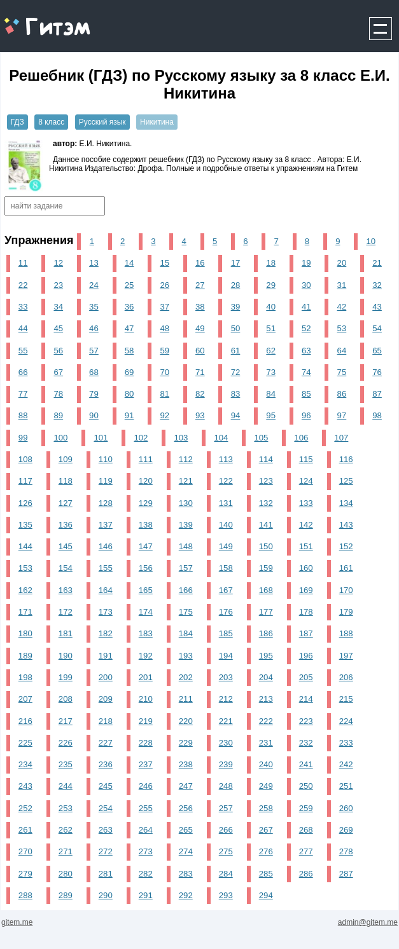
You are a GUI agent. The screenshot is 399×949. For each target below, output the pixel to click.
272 (106, 851)
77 (23, 394)
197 (346, 655)
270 (25, 851)
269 (346, 830)
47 (129, 328)
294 (266, 895)
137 (106, 524)
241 (306, 764)
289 (66, 895)
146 (106, 546)
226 (66, 743)
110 (106, 459)
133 (306, 503)
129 (146, 503)
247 (186, 786)
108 (25, 459)
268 (306, 830)
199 (66, 677)
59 (164, 350)
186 (266, 633)
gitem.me (34, 19)
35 (94, 306)
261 (25, 830)
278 (346, 851)
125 (346, 481)
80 (129, 394)
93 (200, 415)
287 (346, 873)
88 (23, 415)
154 (66, 568)
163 (66, 590)
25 (129, 285)
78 (58, 394)
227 (106, 743)
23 (58, 285)
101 (101, 437)
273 (146, 851)
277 (306, 851)
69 (129, 372)
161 (346, 568)
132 (266, 503)
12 (58, 263)
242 (346, 764)
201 (146, 677)
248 (226, 786)
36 (129, 306)
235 (66, 764)
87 (377, 394)
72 (236, 372)
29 (271, 285)
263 (106, 830)
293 (226, 895)
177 (266, 612)
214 (306, 699)
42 (342, 306)
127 (66, 503)
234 (25, 764)
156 (146, 568)
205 (306, 677)
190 (66, 655)
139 (186, 524)
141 (266, 524)
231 (266, 743)
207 (25, 699)
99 (23, 437)
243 (25, 786)
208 (66, 699)
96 (306, 415)
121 (186, 481)
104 (221, 437)
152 (346, 546)
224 (346, 721)
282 (146, 873)
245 (106, 786)
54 (377, 328)
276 (266, 851)
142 (306, 524)
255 (146, 808)
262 (66, 830)
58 (129, 350)
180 (25, 633)
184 (186, 633)
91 (129, 415)
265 (186, 830)
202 (186, 677)
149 (226, 546)
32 (377, 285)
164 (106, 590)
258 (266, 808)
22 (23, 285)
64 (342, 350)
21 (377, 263)
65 (377, 350)
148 (186, 546)
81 (164, 394)
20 (342, 263)
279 (25, 873)
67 (58, 372)
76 (377, 372)
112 (186, 459)
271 (66, 851)
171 (25, 612)
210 (146, 699)
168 (266, 590)
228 (146, 743)
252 (25, 808)
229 (186, 743)
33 (23, 306)
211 (186, 699)
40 (271, 306)
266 (226, 830)
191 (106, 655)
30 (306, 285)
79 (94, 394)
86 (342, 394)
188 (346, 633)
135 (25, 524)
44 (23, 328)
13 (94, 263)
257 (226, 808)
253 (66, 808)
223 (306, 721)
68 (94, 372)
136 (66, 524)
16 (200, 263)
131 (226, 503)
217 (66, 721)
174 (146, 612)
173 (106, 612)
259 (306, 808)
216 (25, 721)
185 (226, 633)
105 (261, 437)
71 (200, 372)
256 (186, 808)
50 (236, 328)
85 (306, 394)
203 (226, 677)
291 (146, 895)
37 (164, 306)
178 (306, 612)
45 (58, 328)
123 (266, 481)
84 (271, 394)
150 (266, 546)
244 (66, 786)
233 (346, 743)
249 (266, 786)
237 (146, 764)
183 (146, 633)
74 (306, 372)
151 (306, 546)
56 (58, 350)
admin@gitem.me (368, 922)
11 (23, 263)
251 (346, 786)
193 (186, 655)
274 (186, 851)
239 (226, 764)
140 (226, 524)
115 (306, 459)
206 (346, 677)
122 (226, 481)
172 (66, 612)
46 (94, 328)
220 (186, 721)
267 (266, 830)
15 (164, 263)
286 (306, 873)
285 (266, 873)
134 (346, 503)
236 (106, 764)
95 (271, 415)
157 (186, 568)
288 (25, 895)
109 (66, 459)
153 (25, 568)
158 (226, 568)
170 (346, 590)
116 (346, 459)
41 (306, 306)
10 (370, 241)
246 (146, 786)
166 (186, 590)
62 (271, 350)
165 (146, 590)
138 (146, 524)
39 (236, 306)
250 (306, 786)
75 (342, 372)
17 (236, 263)
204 (266, 677)
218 (106, 721)
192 (146, 655)
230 (226, 743)
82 (200, 394)
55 (23, 350)
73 (271, 372)
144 (25, 546)
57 (94, 350)
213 (266, 699)
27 (200, 285)
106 (301, 437)
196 (306, 655)
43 (377, 306)
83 (236, 394)
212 (226, 699)
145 (66, 546)
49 (200, 328)
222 (266, 721)
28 (236, 285)
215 (346, 699)
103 (181, 437)
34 (58, 306)
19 (306, 263)
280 (66, 873)
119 (106, 481)
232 (306, 743)
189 (25, 655)
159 (266, 568)
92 (164, 415)
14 (129, 263)
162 (25, 590)
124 (306, 481)
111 (146, 459)
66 (23, 372)
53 (342, 328)
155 (106, 568)
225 (25, 743)
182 (106, 633)
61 (236, 350)
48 (164, 328)
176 (226, 612)
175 (186, 612)
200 (106, 677)
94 (236, 415)
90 (94, 415)
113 (226, 459)
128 (106, 503)
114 (266, 459)
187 (306, 633)
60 (200, 350)
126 (25, 503)
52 (306, 328)
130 (186, 503)
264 (146, 830)
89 (58, 415)
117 (25, 481)
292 (186, 895)
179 (346, 612)
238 (186, 764)
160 (306, 568)
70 (164, 372)
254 (106, 808)
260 (346, 808)
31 (342, 285)
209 (106, 699)
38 (200, 306)
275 (226, 851)
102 (141, 437)
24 (94, 285)
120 (146, 481)
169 (306, 590)
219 (146, 721)
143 (346, 524)
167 (226, 590)
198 (25, 677)
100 (60, 437)
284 (226, 873)
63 (306, 350)
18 (271, 263)
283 (186, 873)
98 (377, 415)
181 (66, 633)
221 (226, 721)
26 (164, 285)
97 (342, 415)
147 (146, 546)
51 (271, 328)
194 (226, 655)
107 (341, 437)
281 (106, 873)
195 (266, 655)
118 (66, 481)
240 (266, 764)
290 (106, 895)
